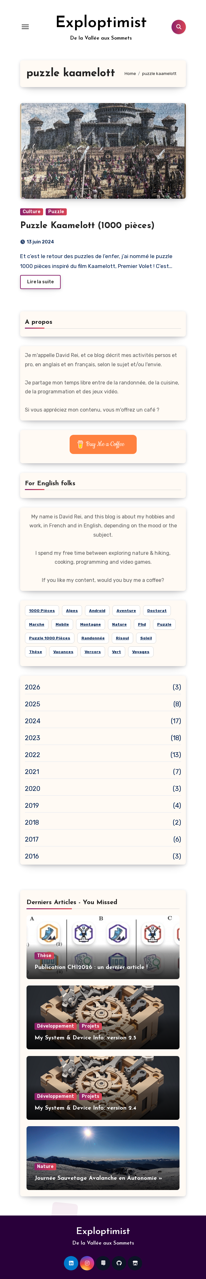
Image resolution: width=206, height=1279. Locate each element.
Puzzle (56, 211)
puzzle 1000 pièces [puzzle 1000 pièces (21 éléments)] (49, 638)
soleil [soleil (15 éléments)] (146, 638)
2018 (32, 822)
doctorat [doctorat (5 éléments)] (157, 610)
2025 (33, 704)
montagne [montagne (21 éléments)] (90, 624)
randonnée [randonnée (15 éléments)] (93, 638)
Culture (32, 211)
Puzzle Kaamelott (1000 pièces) (87, 225)
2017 (32, 839)
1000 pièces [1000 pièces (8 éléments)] (42, 610)
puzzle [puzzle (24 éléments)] (164, 624)
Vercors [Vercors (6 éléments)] (93, 652)
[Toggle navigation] (25, 27)
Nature (45, 1166)
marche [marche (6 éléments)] (36, 624)
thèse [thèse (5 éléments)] (35, 652)
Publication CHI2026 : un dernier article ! (91, 967)
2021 (32, 771)
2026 (33, 687)
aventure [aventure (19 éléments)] (126, 610)
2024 (33, 721)
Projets (90, 1026)
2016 (32, 856)
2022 (33, 754)
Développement (55, 1026)
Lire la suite (40, 282)
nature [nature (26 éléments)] (119, 624)
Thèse (44, 955)
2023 (33, 737)
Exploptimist (101, 23)
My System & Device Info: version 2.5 (85, 1038)
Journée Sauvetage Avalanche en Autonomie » (98, 1178)
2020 (33, 788)
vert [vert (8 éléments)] (116, 652)
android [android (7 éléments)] (97, 610)
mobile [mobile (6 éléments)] (62, 624)
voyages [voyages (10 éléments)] (140, 652)
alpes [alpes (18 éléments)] (72, 610)
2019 (32, 805)
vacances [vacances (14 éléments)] (63, 652)
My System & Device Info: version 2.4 (85, 1108)
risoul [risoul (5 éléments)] (122, 638)
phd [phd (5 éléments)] (142, 624)
